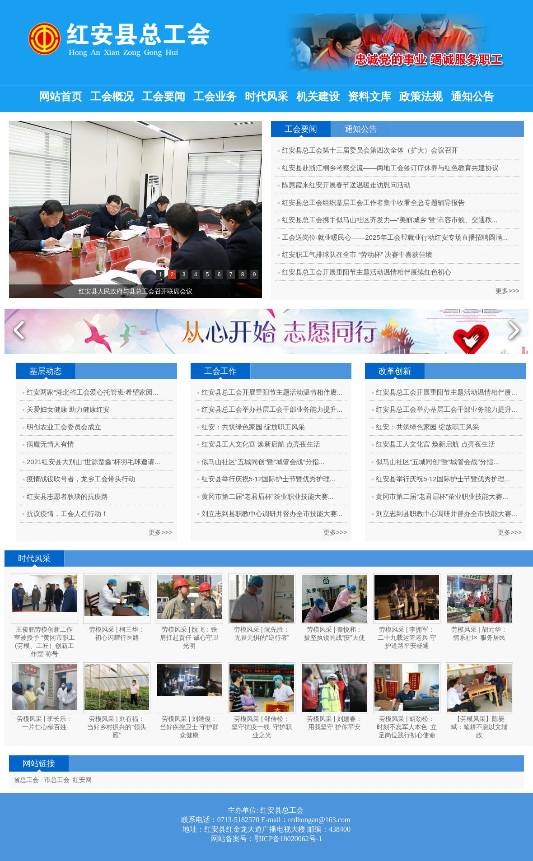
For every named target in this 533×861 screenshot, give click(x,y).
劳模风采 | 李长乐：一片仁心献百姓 (44, 723)
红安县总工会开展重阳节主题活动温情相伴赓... (272, 392)
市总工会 (57, 779)
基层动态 (45, 371)
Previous (19, 331)
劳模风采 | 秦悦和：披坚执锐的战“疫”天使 (334, 633)
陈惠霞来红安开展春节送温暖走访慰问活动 (346, 185)
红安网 (82, 779)
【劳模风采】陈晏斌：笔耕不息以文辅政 (479, 727)
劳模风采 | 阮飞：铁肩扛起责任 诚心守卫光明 (189, 637)
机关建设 (318, 96)
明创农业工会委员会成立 (64, 427)
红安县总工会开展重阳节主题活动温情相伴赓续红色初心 (366, 272)
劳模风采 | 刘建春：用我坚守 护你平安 (334, 723)
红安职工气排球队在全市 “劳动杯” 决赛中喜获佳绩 (357, 254)
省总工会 (26, 779)
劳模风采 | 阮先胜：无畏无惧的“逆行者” (262, 633)
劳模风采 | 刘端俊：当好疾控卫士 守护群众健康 (189, 727)
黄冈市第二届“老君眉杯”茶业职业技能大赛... (267, 496)
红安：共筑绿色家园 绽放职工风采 (253, 427)
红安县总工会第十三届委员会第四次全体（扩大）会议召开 (370, 150)
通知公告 (472, 96)
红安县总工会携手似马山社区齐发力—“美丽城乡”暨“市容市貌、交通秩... (390, 219)
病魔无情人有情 (50, 444)
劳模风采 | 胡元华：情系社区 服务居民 (479, 633)
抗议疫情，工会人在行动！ (67, 513)
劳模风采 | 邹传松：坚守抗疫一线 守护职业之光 (262, 727)
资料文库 (369, 96)
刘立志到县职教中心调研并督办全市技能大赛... (272, 513)
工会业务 (215, 96)
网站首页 (60, 96)
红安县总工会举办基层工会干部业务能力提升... (272, 409)
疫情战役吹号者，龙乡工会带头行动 (81, 479)
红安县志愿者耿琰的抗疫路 (67, 496)
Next (514, 331)
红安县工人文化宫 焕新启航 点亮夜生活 (260, 444)
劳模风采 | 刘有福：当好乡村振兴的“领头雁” (116, 727)
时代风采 (266, 96)
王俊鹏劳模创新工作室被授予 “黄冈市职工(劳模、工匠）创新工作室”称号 (44, 641)
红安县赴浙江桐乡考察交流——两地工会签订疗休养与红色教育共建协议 (390, 168)
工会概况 (112, 96)
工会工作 (220, 371)
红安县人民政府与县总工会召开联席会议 (135, 291)
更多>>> (507, 290)
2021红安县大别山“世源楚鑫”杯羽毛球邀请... (93, 461)
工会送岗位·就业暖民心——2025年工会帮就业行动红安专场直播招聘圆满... (395, 237)
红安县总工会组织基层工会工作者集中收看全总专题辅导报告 (373, 202)
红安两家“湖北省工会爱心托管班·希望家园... (93, 392)
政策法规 (421, 96)
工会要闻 (163, 96)
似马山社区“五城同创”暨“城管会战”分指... (262, 461)
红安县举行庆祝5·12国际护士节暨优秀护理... (268, 479)
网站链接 (39, 763)
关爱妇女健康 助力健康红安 (68, 409)
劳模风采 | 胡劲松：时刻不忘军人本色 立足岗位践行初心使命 (407, 727)
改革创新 (395, 371)
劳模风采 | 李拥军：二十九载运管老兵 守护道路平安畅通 (407, 637)
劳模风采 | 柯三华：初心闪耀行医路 (117, 633)
